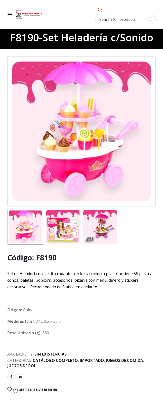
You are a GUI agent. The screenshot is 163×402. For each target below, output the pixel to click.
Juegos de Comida (124, 360)
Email (20, 377)
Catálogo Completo (55, 360)
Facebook (11, 377)
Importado (92, 360)
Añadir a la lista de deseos (35, 391)
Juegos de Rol (21, 365)
